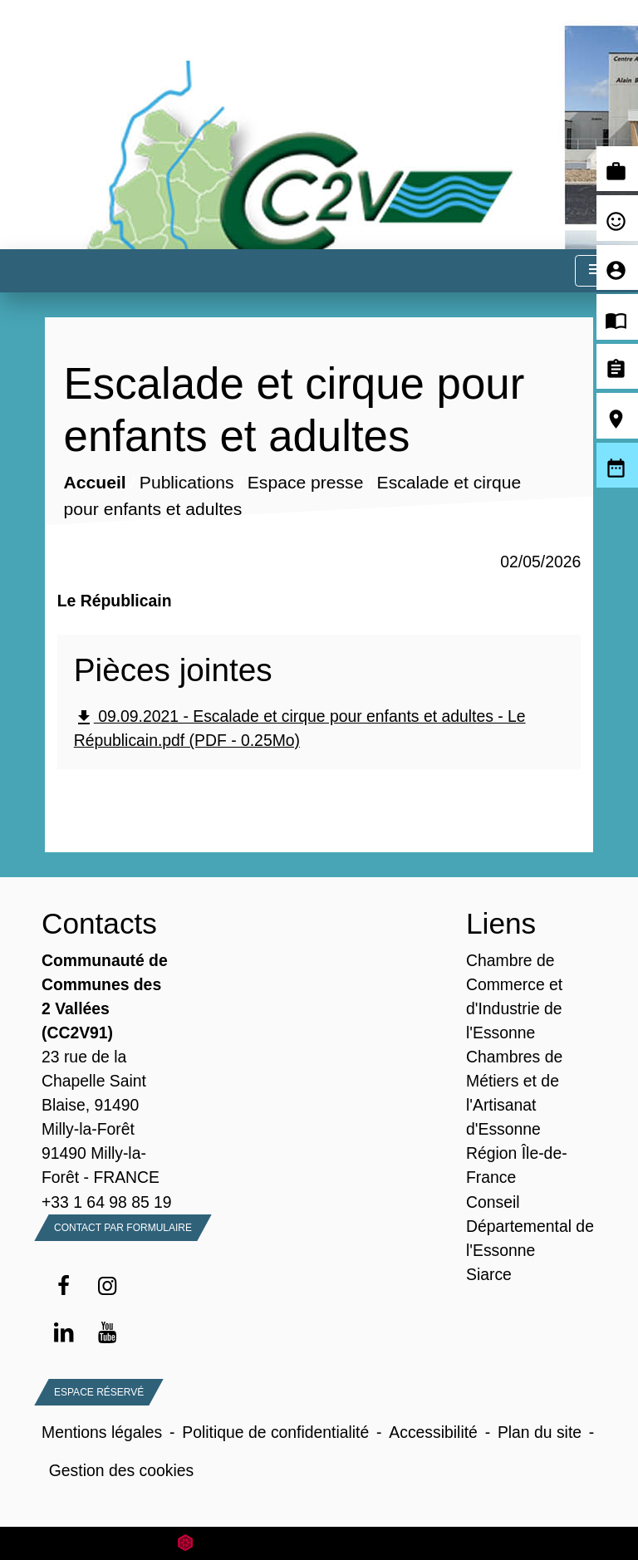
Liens (501, 923)
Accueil (94, 483)
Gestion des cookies (121, 1470)
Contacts (99, 923)
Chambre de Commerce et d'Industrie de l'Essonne (514, 996)
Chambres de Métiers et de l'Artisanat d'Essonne (514, 1092)
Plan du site (540, 1432)
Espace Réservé (99, 1392)
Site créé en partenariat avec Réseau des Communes (319, 1543)
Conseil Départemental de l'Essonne (530, 1226)
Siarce (489, 1274)
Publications (187, 483)
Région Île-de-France (516, 1165)
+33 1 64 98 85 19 (107, 1202)
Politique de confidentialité (275, 1432)
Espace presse (306, 483)
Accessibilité (433, 1432)
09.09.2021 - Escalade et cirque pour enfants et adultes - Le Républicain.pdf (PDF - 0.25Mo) (300, 728)
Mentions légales (102, 1432)
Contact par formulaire (123, 1228)
